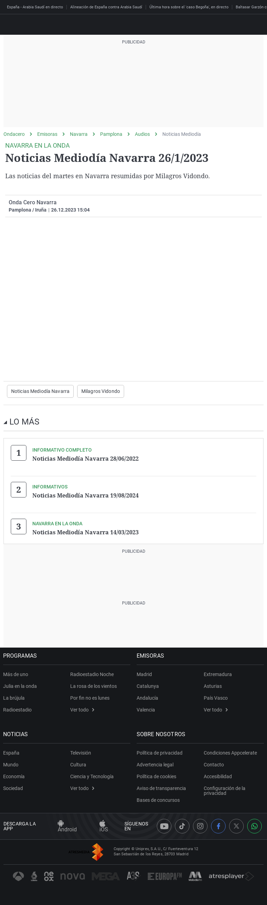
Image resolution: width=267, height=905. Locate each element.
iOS (103, 827)
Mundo (11, 764)
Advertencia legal (155, 764)
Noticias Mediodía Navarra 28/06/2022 (85, 458)
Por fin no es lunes (90, 697)
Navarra (79, 134)
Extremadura (218, 674)
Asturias (213, 686)
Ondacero (14, 134)
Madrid (144, 674)
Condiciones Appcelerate (230, 752)
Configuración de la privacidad (224, 790)
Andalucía (148, 697)
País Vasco (216, 697)
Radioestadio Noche (92, 674)
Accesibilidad (218, 776)
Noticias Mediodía (181, 134)
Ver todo (82, 709)
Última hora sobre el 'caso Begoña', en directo (188, 7)
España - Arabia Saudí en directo (35, 7)
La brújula (14, 697)
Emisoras (47, 134)
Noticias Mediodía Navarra (40, 391)
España (11, 752)
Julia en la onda (20, 686)
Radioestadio (17, 709)
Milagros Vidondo (100, 391)
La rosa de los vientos (93, 686)
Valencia (146, 709)
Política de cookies (157, 776)
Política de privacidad (160, 752)
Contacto (214, 764)
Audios (142, 134)
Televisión (80, 752)
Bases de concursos (158, 800)
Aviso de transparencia (161, 788)
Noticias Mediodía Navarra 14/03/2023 (85, 532)
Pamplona (111, 134)
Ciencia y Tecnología (92, 776)
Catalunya (148, 686)
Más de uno (16, 674)
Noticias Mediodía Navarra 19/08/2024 (85, 495)
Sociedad (13, 788)
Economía (14, 776)
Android (67, 827)
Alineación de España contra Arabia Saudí (106, 7)
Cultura (78, 764)
